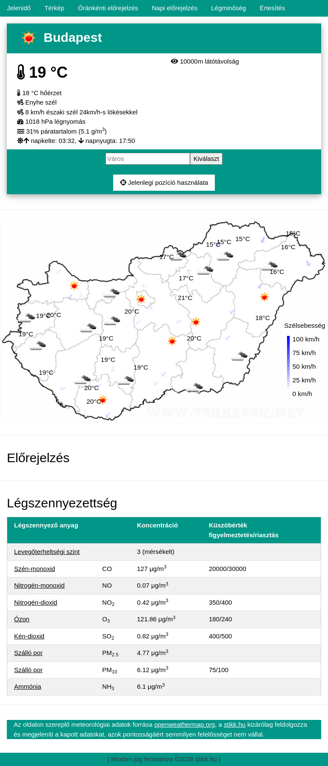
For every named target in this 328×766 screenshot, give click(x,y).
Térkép (54, 8)
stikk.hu (235, 724)
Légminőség (228, 8)
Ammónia (27, 686)
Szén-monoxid (34, 568)
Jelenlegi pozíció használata (164, 182)
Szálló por (28, 652)
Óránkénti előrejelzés (108, 8)
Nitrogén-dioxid (35, 602)
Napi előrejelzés (174, 8)
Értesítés (272, 8)
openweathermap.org (184, 724)
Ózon (21, 619)
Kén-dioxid (29, 636)
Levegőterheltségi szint (46, 551)
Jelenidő (19, 8)
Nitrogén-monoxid (39, 585)
